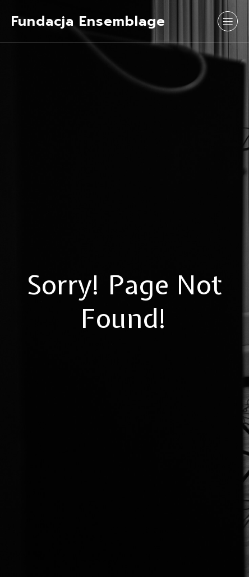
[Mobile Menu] (228, 21)
